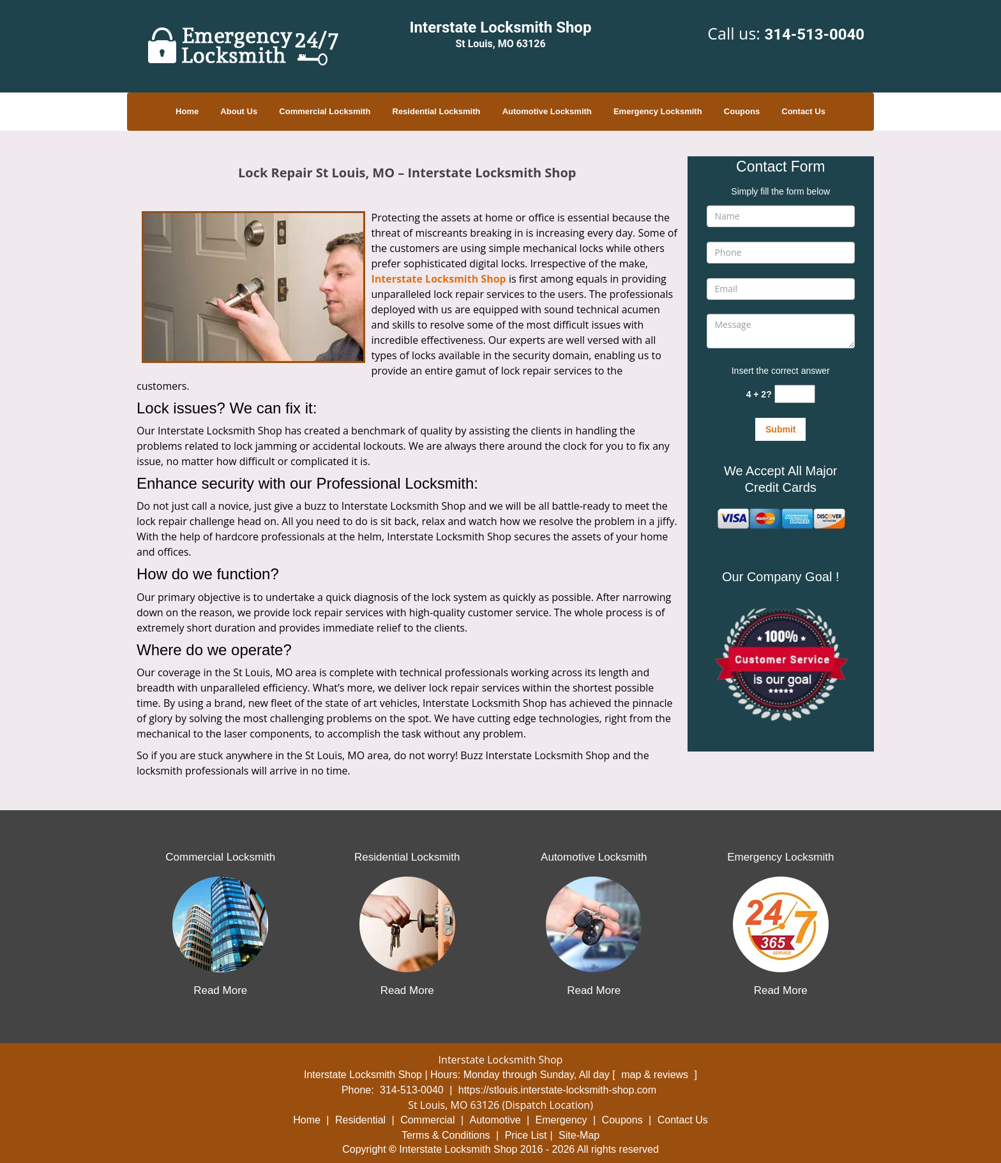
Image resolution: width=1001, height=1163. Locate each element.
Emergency (561, 1120)
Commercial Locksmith (324, 111)
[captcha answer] (794, 394)
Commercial (427, 1120)
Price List (526, 1135)
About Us (238, 111)
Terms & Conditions (446, 1135)
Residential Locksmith (437, 111)
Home (187, 111)
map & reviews (656, 1074)
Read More (220, 990)
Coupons (742, 111)
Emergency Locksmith (657, 111)
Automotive (495, 1120)
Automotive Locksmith (547, 111)
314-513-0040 (814, 34)
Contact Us (803, 111)
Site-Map (579, 1135)
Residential (360, 1120)
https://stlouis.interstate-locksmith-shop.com (557, 1090)
